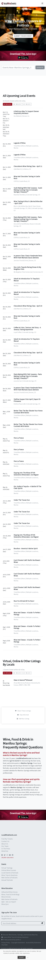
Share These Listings (23, 711)
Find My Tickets (7, 839)
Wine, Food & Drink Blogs (10, 894)
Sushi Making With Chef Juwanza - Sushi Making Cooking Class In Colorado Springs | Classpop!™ (28, 190)
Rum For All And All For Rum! (24, 601)
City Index (4, 945)
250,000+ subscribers (7, 857)
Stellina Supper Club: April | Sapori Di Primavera (27, 400)
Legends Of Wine (19, 143)
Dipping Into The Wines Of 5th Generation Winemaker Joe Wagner (26, 474)
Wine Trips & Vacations (9, 875)
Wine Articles (6, 897)
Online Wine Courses (8, 870)
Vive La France (19, 438)
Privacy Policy (5, 942)
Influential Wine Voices (9, 892)
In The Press (5, 848)
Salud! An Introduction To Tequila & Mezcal (26, 279)
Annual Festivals (7, 880)
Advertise (4, 851)
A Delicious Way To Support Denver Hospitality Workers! (26, 112)
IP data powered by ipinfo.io (11, 940)
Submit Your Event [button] (23, 36)
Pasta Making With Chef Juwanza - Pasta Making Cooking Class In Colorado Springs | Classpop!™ (28, 219)
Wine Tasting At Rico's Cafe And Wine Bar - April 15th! (28, 202)
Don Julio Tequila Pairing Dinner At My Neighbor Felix (27, 268)
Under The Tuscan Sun (22, 500)
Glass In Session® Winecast (23, 680)
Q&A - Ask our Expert (8, 902)
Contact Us (5, 841)
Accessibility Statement (33, 942)
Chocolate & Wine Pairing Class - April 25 (28, 352)
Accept (21, 957)
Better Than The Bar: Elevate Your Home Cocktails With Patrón (28, 411)
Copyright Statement (18, 942)
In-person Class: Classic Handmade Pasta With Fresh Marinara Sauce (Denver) (28, 256)
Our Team (4, 846)
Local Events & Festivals (9, 873)
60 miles (7, 104)
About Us (4, 844)
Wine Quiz (5, 904)
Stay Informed (23, 715)
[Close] (28, 957)
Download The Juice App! (23, 53)
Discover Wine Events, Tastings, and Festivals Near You (19, 935)
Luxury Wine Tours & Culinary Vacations (14, 937)
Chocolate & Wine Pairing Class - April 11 (28, 166)
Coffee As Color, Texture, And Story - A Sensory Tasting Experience (27, 328)
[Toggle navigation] (42, 3)
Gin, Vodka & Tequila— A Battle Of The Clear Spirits (27, 487)
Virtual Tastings (6, 868)
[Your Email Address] (20, 923)
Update (40, 67)
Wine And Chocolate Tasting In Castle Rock (27, 177)
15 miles (27, 104)
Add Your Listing (23, 719)
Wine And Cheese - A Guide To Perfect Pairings (27, 613)
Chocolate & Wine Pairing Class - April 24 (28, 306)
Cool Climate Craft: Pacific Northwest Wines (27, 561)
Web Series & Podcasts (9, 877)
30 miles (17, 104)
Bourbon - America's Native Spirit (26, 548)
